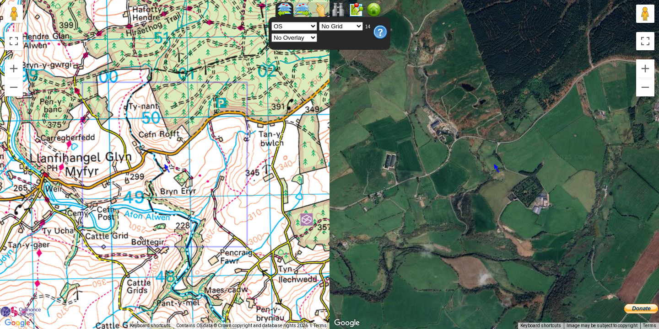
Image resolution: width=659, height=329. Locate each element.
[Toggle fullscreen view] (14, 41)
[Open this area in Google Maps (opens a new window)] (17, 323)
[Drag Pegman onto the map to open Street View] (14, 14)
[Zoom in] (14, 68)
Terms (320, 325)
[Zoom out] (14, 87)
